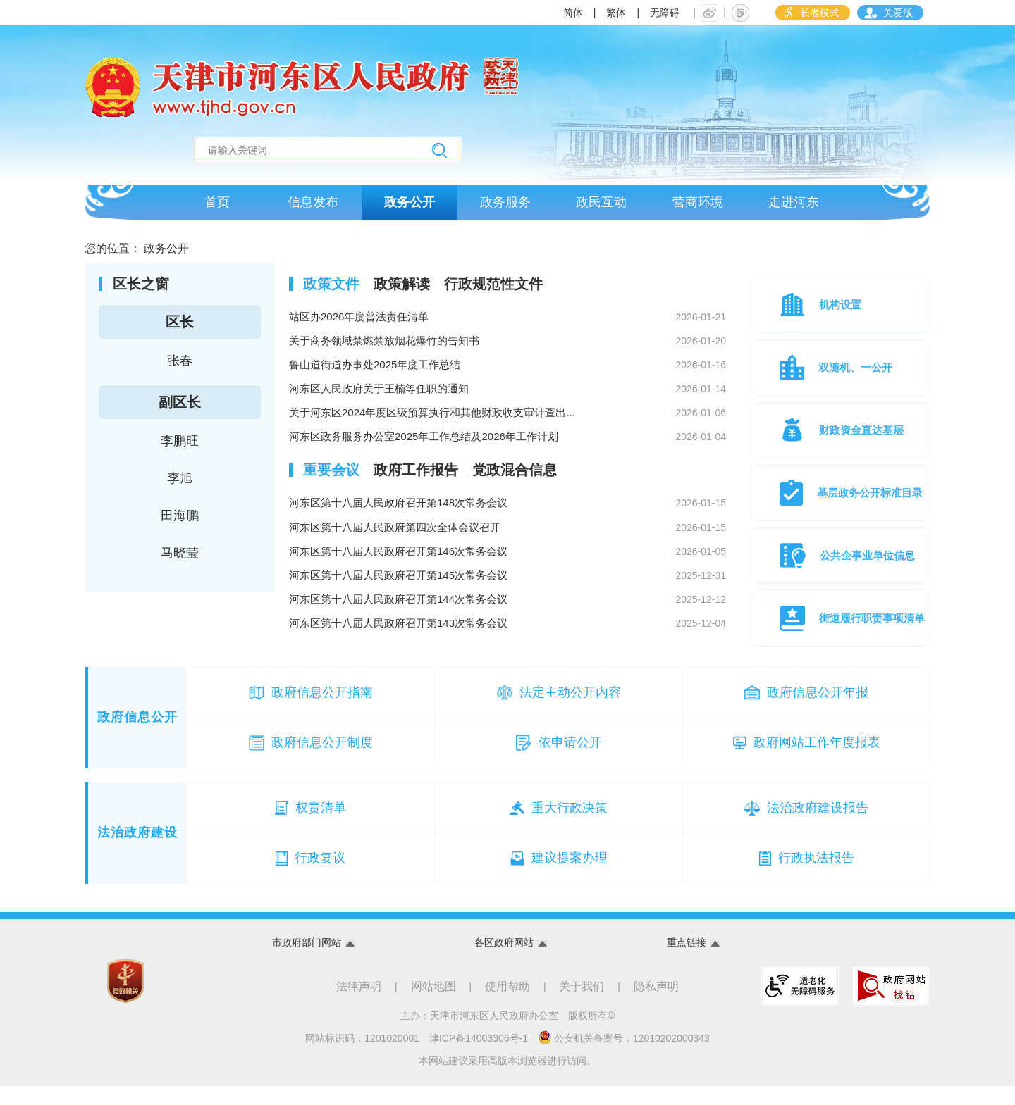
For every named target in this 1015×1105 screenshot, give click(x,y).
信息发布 (313, 205)
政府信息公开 (137, 736)
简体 (573, 12)
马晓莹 (180, 559)
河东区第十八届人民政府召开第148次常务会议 (507, 518)
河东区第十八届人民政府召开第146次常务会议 (507, 569)
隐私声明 (656, 1005)
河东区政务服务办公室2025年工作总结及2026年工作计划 (507, 450)
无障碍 (664, 12)
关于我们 (581, 1005)
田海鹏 (180, 522)
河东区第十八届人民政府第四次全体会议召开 (507, 543)
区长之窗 (141, 290)
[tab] (331, 290)
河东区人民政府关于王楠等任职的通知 (507, 400)
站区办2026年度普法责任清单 (507, 324)
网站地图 (433, 1005)
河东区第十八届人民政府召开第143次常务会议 (507, 645)
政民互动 (601, 205)
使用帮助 (507, 1005)
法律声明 (358, 1005)
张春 (179, 367)
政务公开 (409, 205)
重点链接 (686, 961)
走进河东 (793, 205)
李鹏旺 (180, 447)
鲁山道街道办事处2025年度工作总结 (507, 374)
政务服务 (505, 205)
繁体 (616, 12)
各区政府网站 (504, 961)
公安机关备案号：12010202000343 (624, 1056)
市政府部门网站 (306, 961)
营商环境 (698, 205)
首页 (217, 205)
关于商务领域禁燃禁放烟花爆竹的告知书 (507, 349)
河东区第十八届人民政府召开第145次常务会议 (507, 594)
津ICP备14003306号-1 (478, 1057)
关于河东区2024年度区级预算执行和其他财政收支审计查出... (507, 425)
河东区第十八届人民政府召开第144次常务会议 (507, 619)
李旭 (179, 484)
